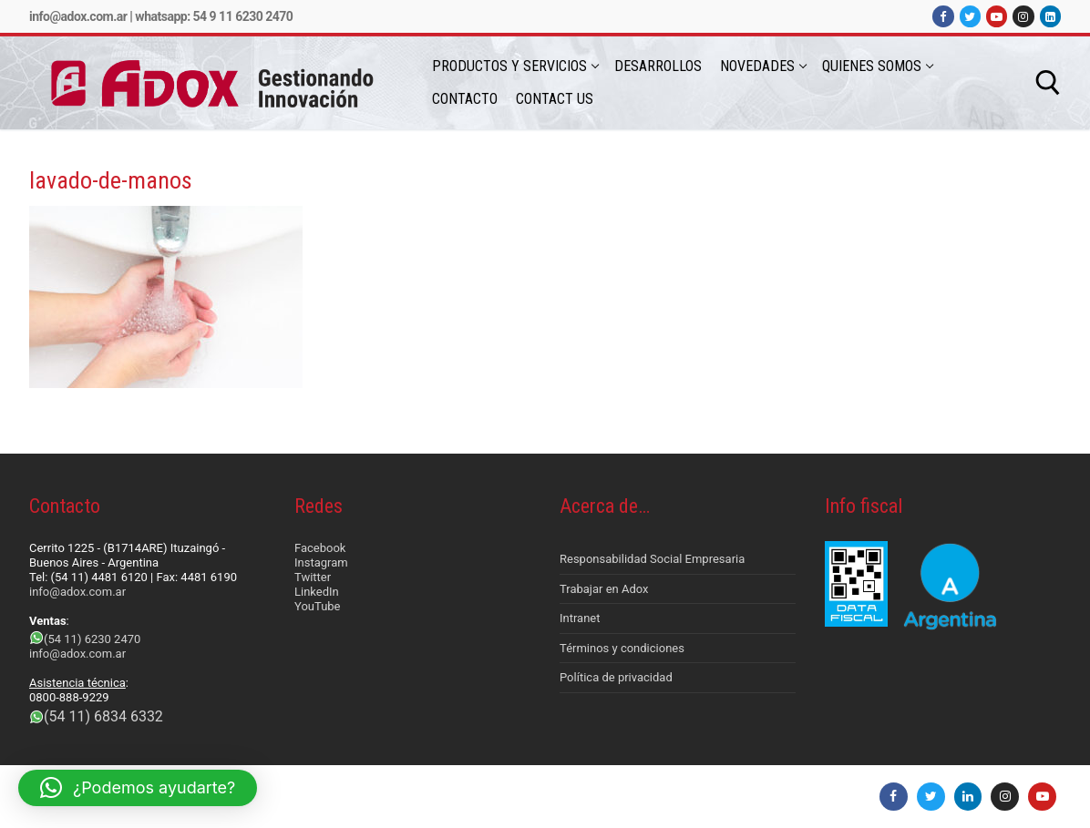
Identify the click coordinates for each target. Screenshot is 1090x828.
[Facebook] (942, 15)
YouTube (317, 606)
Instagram (321, 562)
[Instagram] (1023, 15)
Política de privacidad (616, 677)
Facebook (319, 548)
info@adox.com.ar (78, 16)
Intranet (580, 618)
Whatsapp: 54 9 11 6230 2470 (214, 16)
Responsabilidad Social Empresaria (652, 559)
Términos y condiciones (622, 648)
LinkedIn (316, 591)
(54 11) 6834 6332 (103, 716)
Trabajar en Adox (604, 589)
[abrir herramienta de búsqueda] (1048, 83)
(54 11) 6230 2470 (92, 639)
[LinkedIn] (1050, 15)
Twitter (312, 577)
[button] (137, 788)
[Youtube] (996, 15)
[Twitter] (970, 15)
